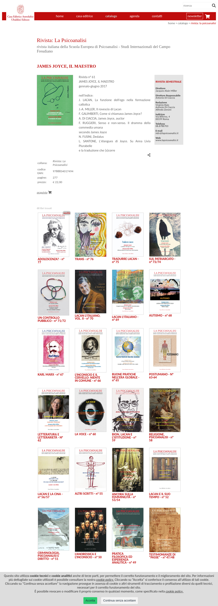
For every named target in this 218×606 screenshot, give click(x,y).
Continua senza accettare (119, 600)
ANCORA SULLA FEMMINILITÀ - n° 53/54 (124, 497)
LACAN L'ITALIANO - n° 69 (125, 318)
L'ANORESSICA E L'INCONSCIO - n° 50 (88, 555)
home (60, 16)
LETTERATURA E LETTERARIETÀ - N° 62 (50, 437)
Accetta (90, 600)
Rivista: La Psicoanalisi (60, 163)
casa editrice (84, 16)
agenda (135, 16)
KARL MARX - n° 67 (50, 374)
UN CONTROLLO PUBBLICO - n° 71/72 (52, 319)
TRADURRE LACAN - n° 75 (125, 260)
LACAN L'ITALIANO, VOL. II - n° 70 (87, 317)
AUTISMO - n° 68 (160, 315)
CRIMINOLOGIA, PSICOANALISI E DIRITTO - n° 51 (49, 556)
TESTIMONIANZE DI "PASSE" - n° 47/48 (162, 555)
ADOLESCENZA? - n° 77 (51, 260)
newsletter (195, 16)
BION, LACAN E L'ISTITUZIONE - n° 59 (124, 437)
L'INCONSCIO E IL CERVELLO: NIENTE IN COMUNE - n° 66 (88, 378)
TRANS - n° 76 (84, 259)
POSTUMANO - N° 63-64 (161, 375)
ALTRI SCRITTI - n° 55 (89, 494)
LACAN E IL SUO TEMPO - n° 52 (160, 495)
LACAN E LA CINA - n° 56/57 (50, 495)
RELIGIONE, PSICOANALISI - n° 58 (161, 437)
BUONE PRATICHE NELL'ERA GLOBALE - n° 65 (125, 377)
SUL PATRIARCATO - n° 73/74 (162, 260)
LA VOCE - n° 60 (85, 434)
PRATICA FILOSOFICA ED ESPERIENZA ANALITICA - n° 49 (124, 558)
